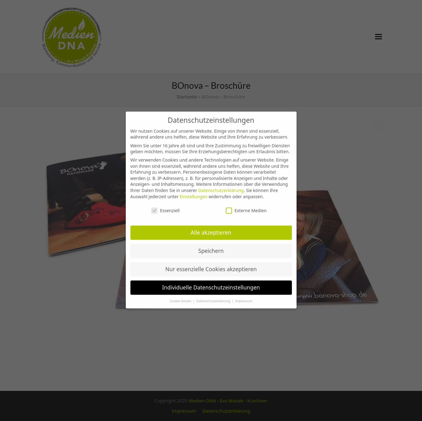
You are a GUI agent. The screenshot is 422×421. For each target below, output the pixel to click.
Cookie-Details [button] (181, 297)
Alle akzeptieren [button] (211, 229)
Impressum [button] (243, 297)
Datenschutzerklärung (220, 187)
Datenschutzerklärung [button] (213, 297)
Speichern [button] (211, 247)
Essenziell (165, 207)
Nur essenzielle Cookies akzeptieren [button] (210, 265)
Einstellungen (193, 193)
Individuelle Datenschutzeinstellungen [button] (211, 283)
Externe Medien (246, 207)
